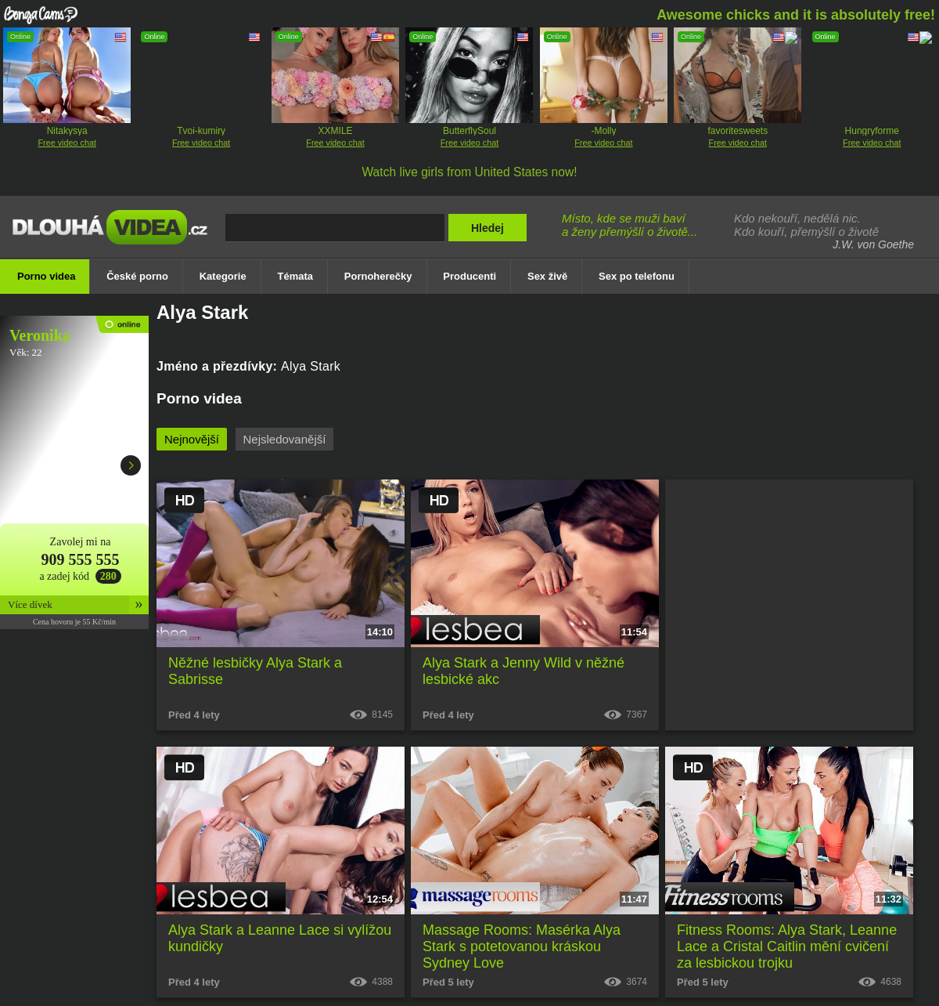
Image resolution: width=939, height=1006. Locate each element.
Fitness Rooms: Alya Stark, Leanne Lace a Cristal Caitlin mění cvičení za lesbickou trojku (787, 946)
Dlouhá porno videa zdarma (113, 237)
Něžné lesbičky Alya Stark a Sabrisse (255, 671)
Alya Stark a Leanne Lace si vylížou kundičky (279, 938)
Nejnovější (191, 439)
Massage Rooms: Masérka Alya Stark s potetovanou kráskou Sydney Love (522, 946)
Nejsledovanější (284, 439)
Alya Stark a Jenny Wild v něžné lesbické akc (523, 671)
